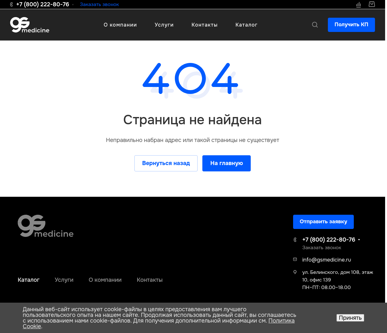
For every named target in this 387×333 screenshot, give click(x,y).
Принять (350, 317)
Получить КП (351, 24)
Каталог (29, 279)
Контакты (150, 279)
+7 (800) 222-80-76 (42, 4)
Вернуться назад (166, 163)
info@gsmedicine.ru (326, 259)
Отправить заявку (323, 221)
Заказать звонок (99, 4)
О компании (105, 279)
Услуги (64, 279)
